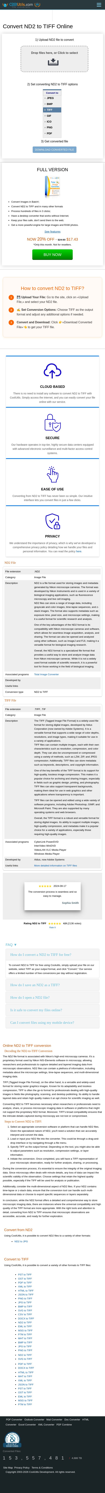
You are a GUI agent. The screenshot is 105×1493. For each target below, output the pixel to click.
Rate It (52, 927)
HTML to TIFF (25, 1290)
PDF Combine (64, 1424)
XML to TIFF (25, 1286)
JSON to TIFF (25, 1294)
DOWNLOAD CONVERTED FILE (54, 149)
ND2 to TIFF (25, 1322)
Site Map (8, 1467)
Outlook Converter (34, 1419)
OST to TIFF (25, 1278)
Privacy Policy (21, 1467)
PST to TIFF (25, 1274)
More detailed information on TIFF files (55, 865)
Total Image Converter (46, 674)
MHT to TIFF (25, 1338)
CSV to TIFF (25, 1314)
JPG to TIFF (25, 1302)
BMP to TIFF (25, 1306)
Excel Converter (27, 1424)
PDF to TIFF (25, 1282)
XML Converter (46, 1424)
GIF (49, 115)
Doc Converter (72, 1419)
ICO (49, 121)
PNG (49, 127)
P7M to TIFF (25, 1334)
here (78, 551)
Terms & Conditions (42, 1467)
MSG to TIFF (25, 1330)
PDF (49, 133)
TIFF (49, 109)
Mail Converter (54, 1419)
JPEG (50, 98)
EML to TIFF (25, 1326)
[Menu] (99, 4)
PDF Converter (14, 1419)
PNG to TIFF (25, 1298)
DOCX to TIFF (26, 1318)
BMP (50, 104)
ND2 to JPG (21, 1241)
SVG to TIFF (25, 1310)
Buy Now (52, 255)
